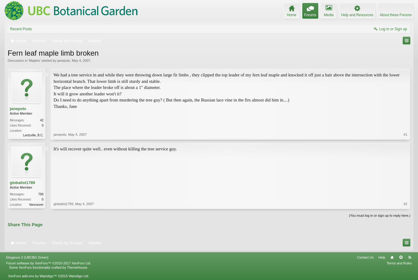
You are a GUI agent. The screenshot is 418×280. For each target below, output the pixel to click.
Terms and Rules (399, 263)
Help (381, 257)
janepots (63, 60)
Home (392, 257)
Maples (34, 60)
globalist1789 (22, 182)
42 (41, 120)
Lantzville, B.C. (33, 135)
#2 (405, 204)
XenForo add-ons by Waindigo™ (32, 276)
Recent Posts (21, 29)
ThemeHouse (77, 267)
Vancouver (36, 204)
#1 (405, 134)
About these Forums (396, 15)
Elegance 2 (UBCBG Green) (27, 257)
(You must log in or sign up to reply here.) (379, 215)
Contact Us (365, 257)
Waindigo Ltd (78, 276)
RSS (410, 257)
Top (401, 257)
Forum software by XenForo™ (48, 263)
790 (40, 194)
